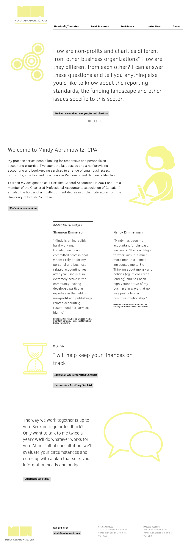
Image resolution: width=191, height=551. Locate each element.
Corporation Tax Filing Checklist (73, 385)
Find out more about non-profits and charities (81, 114)
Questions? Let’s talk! (36, 479)
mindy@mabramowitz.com (67, 533)
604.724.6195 (60, 528)
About (176, 26)
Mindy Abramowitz (30, 15)
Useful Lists (154, 26)
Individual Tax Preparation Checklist (75, 375)
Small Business (100, 26)
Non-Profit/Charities (66, 26)
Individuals (127, 26)
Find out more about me (23, 208)
